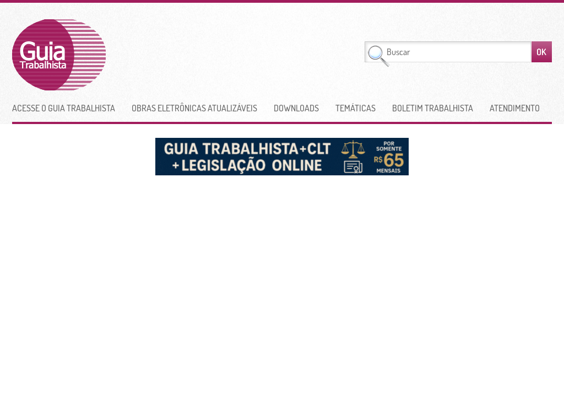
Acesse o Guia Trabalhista (63, 108)
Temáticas (355, 108)
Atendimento (515, 108)
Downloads (296, 108)
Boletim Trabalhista (432, 108)
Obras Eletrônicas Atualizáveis (194, 108)
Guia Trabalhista (99, 54)
